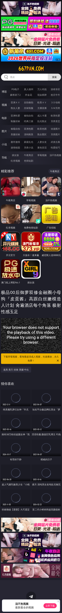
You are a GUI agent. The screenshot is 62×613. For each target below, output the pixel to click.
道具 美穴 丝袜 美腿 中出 (16, 369)
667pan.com (31, 68)
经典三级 (28, 121)
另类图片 (55, 134)
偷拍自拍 (28, 115)
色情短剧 (28, 160)
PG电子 (15, 89)
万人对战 (42, 89)
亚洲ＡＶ (15, 102)
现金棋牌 (42, 94)
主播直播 (42, 108)
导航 (4, 157)
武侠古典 (55, 141)
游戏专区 (55, 89)
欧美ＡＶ (42, 102)
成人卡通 (42, 115)
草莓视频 (42, 155)
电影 (4, 118)
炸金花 (28, 94)
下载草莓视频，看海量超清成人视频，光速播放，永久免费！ (31, 359)
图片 (4, 131)
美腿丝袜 (15, 134)
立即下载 (50, 605)
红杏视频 (15, 160)
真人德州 (28, 89)
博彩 (4, 91)
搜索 (54, 77)
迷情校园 (15, 147)
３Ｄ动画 (55, 102)
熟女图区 (42, 134)
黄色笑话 (42, 147)
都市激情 (15, 141)
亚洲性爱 (15, 115)
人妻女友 (42, 141)
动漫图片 (55, 128)
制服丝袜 (15, 121)
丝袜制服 (28, 108)
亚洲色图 (28, 128)
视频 (4, 105)
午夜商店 (28, 155)
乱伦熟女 (42, 121)
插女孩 (15, 155)
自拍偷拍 (28, 102)
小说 (4, 144)
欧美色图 (42, 128)
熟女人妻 (15, 108)
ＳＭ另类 (55, 108)
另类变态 (55, 121)
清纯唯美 (28, 134)
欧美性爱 (55, 115)
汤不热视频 (55, 155)
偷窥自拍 (15, 128)
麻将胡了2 (15, 94)
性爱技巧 (55, 147)
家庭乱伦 (28, 141)
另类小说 (28, 147)
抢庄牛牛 (55, 94)
